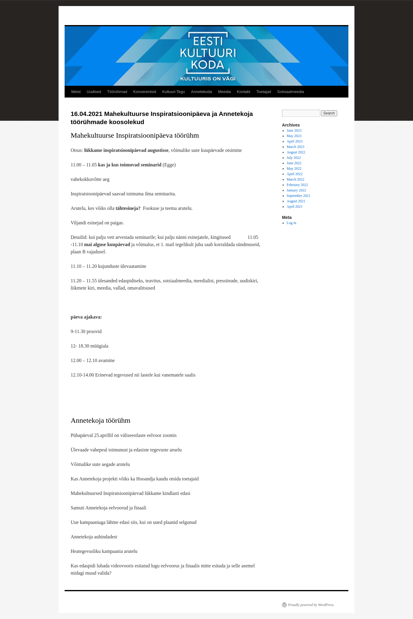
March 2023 (295, 147)
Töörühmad (117, 91)
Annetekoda (201, 91)
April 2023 (295, 141)
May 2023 (294, 136)
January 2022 (296, 190)
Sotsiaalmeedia (290, 91)
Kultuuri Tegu (173, 91)
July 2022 (294, 158)
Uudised (94, 91)
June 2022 (294, 163)
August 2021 (296, 201)
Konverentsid (144, 91)
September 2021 (298, 196)
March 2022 (295, 179)
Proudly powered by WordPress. (311, 605)
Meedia (224, 91)
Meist (76, 91)
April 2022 (295, 174)
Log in (291, 223)
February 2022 (297, 185)
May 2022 (294, 168)
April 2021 (295, 206)
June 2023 (294, 130)
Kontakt (243, 91)
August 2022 (296, 152)
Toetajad (263, 91)
